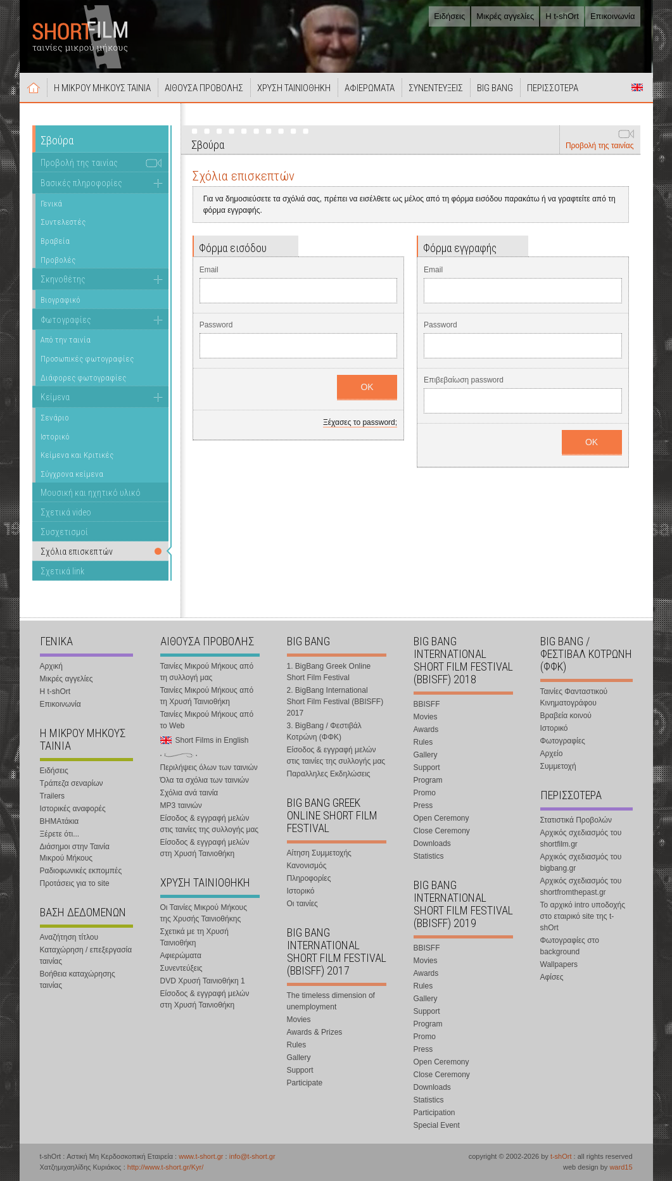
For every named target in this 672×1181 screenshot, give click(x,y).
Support (300, 1070)
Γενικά (51, 203)
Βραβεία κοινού (566, 715)
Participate (305, 1082)
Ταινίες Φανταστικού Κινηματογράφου (574, 697)
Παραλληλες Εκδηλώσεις (329, 773)
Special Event (437, 1125)
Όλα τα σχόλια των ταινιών (204, 780)
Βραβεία (55, 241)
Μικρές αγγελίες (505, 16)
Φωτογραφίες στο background (569, 946)
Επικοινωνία (612, 16)
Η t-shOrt (562, 16)
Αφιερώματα (180, 955)
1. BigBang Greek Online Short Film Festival (329, 672)
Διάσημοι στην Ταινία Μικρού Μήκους (75, 852)
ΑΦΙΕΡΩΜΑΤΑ (370, 88)
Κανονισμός (307, 865)
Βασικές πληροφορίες (81, 183)
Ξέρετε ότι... (60, 834)
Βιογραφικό (60, 300)
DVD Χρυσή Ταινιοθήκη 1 (202, 980)
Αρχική (34, 87)
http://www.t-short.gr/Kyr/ (165, 1167)
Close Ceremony (442, 830)
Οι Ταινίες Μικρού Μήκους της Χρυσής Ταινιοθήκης (203, 913)
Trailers (52, 796)
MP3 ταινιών (181, 805)
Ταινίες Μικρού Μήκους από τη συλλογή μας (207, 672)
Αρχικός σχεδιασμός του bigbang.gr (581, 862)
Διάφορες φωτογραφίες (83, 377)
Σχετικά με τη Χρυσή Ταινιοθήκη (194, 937)
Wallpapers (559, 964)
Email (209, 269)
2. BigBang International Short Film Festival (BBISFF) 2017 (335, 701)
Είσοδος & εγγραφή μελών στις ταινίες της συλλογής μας (209, 824)
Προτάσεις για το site (75, 883)
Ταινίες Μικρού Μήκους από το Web (207, 720)
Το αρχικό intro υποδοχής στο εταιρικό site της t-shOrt (582, 916)
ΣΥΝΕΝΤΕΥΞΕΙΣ (436, 88)
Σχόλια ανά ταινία (189, 792)
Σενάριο (55, 417)
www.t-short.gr (201, 1156)
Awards (426, 729)
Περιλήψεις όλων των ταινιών (209, 767)
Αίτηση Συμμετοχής (319, 853)
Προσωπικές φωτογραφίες (87, 358)
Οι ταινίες (302, 903)
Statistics (429, 856)
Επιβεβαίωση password (464, 380)
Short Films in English (637, 87)
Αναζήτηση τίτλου (69, 937)
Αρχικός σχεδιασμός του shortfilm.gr (581, 838)
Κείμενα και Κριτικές (77, 455)
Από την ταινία (66, 339)
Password (216, 324)
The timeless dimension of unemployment (331, 1001)
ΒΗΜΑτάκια (59, 821)
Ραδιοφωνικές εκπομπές (81, 870)
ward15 (620, 1167)
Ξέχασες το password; (360, 422)
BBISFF (427, 704)
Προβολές (58, 260)
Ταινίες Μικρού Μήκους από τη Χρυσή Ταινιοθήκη (207, 696)
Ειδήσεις (449, 16)
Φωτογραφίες (66, 320)
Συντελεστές (63, 222)
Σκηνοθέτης (63, 279)
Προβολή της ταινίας (600, 145)
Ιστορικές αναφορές (73, 808)
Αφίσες (552, 977)
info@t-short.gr (252, 1156)
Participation (434, 1112)
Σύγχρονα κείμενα (72, 474)
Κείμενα (55, 397)
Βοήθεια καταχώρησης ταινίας (77, 979)
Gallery (299, 1057)
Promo (425, 792)
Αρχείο (551, 753)
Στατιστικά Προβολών (576, 820)
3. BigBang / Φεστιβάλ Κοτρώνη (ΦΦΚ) (324, 731)
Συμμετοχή (558, 766)
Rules (297, 1044)
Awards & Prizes (315, 1032)
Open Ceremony (441, 818)
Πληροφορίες (309, 878)
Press (423, 805)
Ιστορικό (55, 436)
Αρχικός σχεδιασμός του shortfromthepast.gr (581, 886)
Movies (299, 1019)
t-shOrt (561, 1156)
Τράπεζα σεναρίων (71, 783)
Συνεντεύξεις (181, 968)
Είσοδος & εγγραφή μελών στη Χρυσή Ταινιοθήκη (205, 848)
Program (428, 780)
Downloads (432, 843)
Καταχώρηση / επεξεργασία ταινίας (86, 955)
